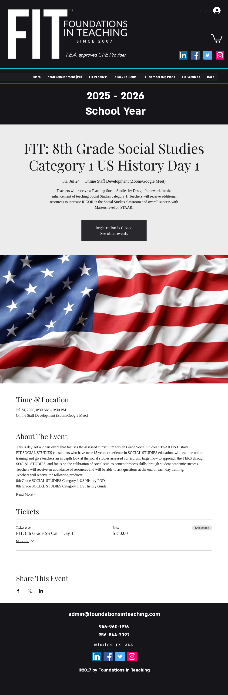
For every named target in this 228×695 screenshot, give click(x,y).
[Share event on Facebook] (18, 591)
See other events (114, 233)
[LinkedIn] (183, 55)
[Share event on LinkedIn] (41, 591)
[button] (216, 38)
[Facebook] (195, 55)
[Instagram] (220, 55)
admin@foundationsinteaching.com (114, 614)
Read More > (26, 494)
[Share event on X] (29, 591)
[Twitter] (207, 55)
